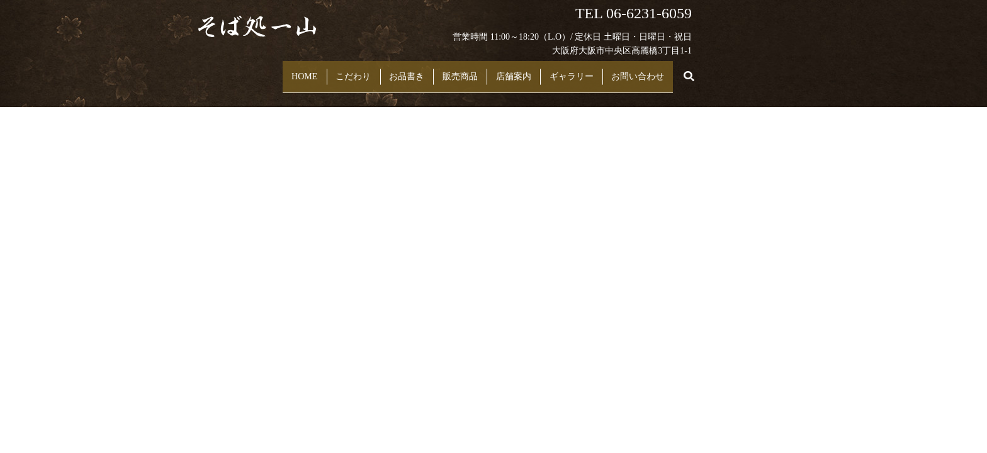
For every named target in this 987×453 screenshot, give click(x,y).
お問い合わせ (684, 70)
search (737, 71)
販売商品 (466, 70)
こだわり (332, 70)
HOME (270, 70)
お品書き (399, 70)
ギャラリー (605, 70)
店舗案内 (533, 70)
